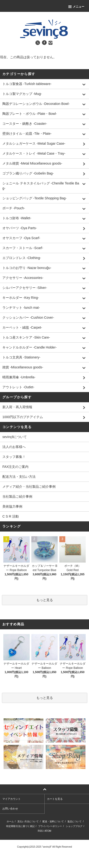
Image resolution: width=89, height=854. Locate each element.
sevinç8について (14, 437)
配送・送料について (53, 821)
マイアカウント (11, 798)
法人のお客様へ (14, 447)
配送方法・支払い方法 (19, 476)
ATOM (48, 831)
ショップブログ (74, 826)
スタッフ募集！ (14, 457)
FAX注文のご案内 (15, 467)
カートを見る (55, 798)
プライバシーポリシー (50, 826)
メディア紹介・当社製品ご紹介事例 (29, 486)
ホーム (10, 821)
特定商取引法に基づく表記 (20, 826)
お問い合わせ (10, 808)
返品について (74, 821)
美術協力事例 (12, 506)
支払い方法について (28, 821)
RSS (40, 831)
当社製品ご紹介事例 (17, 496)
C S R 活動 (10, 516)
